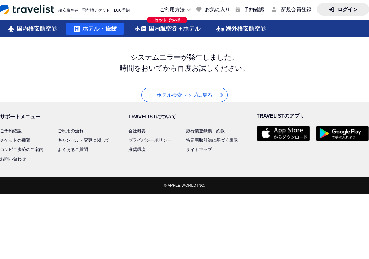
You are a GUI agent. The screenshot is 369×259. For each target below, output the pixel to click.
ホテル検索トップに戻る (190, 95)
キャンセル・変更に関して (84, 140)
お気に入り (217, 9)
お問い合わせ (13, 159)
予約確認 (254, 9)
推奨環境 (137, 149)
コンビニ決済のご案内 (21, 149)
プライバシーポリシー (150, 140)
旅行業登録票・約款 (205, 130)
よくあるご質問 (73, 149)
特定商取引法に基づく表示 (212, 140)
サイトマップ (199, 149)
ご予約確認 (11, 130)
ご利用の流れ (71, 130)
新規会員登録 (296, 9)
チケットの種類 (15, 140)
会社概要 (137, 130)
